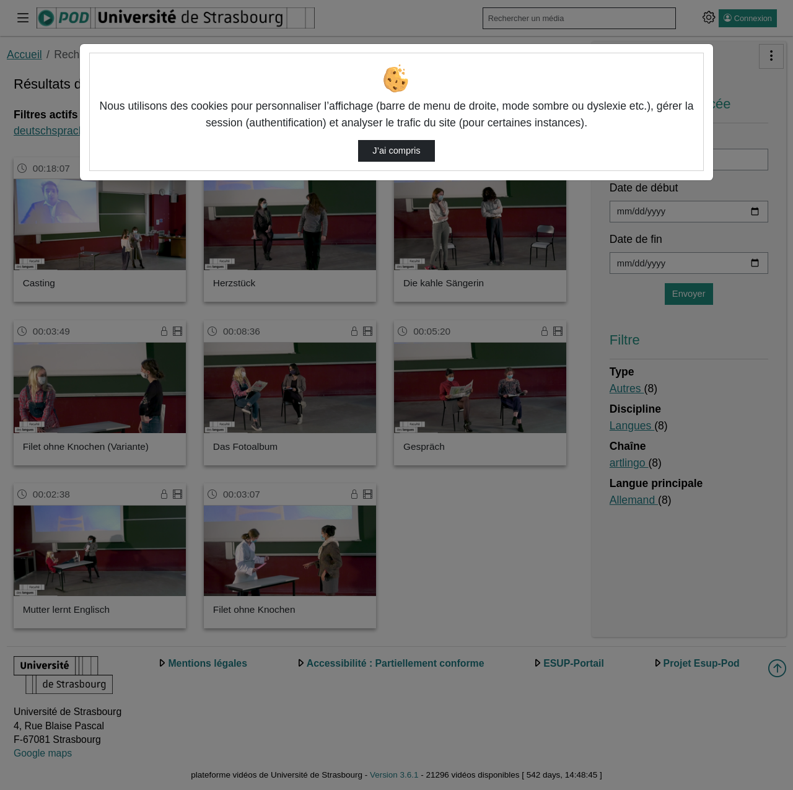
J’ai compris (396, 151)
